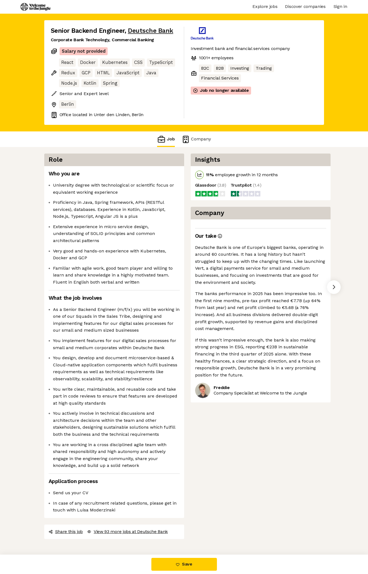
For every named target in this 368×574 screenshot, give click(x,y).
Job (166, 139)
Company (196, 139)
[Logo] (35, 7)
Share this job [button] (66, 531)
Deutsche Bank (150, 30)
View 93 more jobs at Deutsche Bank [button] (127, 531)
